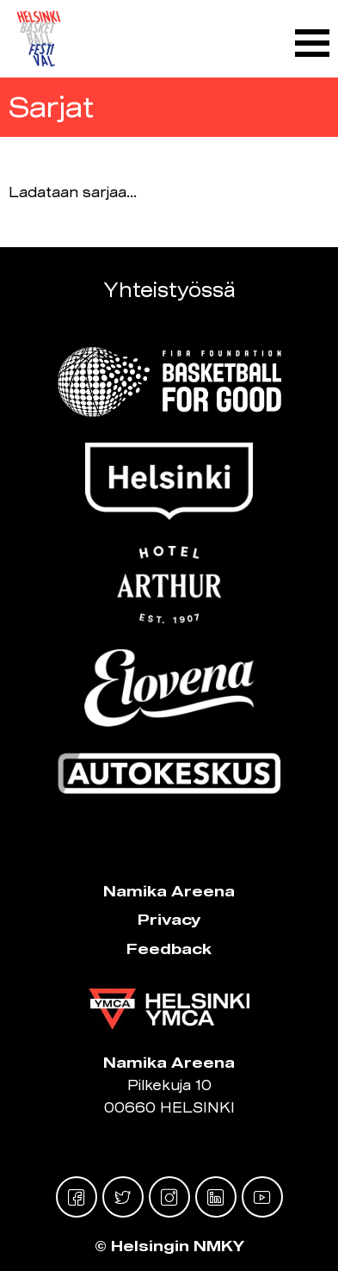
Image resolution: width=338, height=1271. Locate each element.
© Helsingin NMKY (169, 1245)
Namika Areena (169, 891)
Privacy (169, 919)
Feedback (169, 948)
